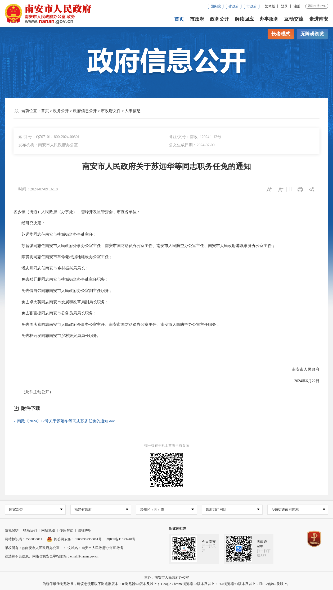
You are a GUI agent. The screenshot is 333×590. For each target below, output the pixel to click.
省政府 (233, 6)
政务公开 (219, 19)
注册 (297, 6)
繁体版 (270, 6)
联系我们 (30, 531)
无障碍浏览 (312, 33)
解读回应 (244, 19)
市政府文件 (111, 111)
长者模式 (280, 33)
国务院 (215, 6)
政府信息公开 (85, 111)
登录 (284, 6)
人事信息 (133, 111)
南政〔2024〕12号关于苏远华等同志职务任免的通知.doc (66, 421)
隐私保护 (12, 531)
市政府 (251, 6)
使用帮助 (66, 531)
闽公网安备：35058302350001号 (74, 539)
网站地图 (48, 531)
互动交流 (293, 19)
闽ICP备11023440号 (120, 539)
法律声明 (85, 531)
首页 (179, 19)
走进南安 (318, 19)
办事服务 (268, 19)
